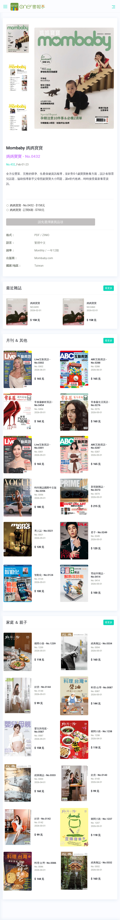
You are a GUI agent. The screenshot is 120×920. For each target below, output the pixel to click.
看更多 (108, 288)
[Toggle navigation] (113, 6)
